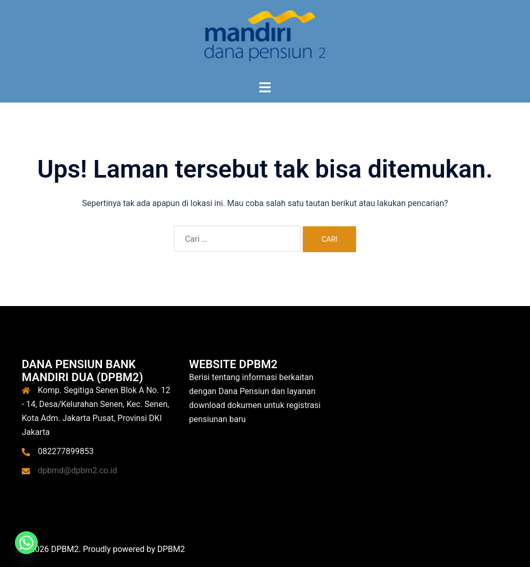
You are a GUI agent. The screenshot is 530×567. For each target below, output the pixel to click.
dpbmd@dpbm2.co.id (77, 470)
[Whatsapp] (26, 542)
